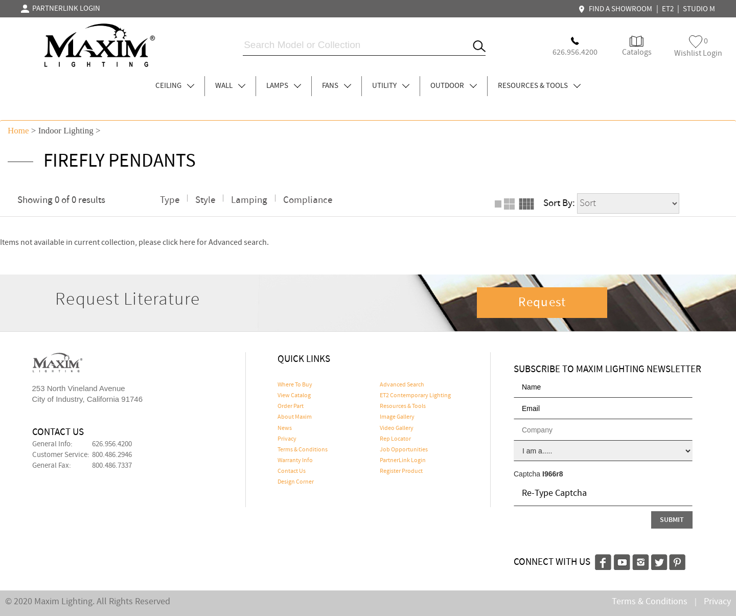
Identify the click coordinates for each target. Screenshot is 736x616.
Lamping (249, 200)
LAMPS (283, 86)
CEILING (174, 86)
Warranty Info (295, 461)
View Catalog (294, 396)
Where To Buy (295, 385)
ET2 (668, 9)
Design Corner (296, 482)
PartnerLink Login (403, 461)
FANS (336, 86)
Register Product (401, 471)
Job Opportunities (404, 450)
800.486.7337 (112, 466)
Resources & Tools (403, 406)
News (285, 428)
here (187, 242)
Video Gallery (396, 428)
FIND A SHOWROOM (616, 9)
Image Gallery (397, 417)
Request (542, 302)
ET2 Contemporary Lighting (415, 396)
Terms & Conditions (303, 450)
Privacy (287, 439)
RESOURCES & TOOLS (539, 86)
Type (169, 200)
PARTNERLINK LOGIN (60, 9)
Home (18, 130)
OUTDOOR (453, 86)
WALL (230, 86)
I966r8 (552, 474)
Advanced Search (402, 385)
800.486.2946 (112, 455)
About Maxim (295, 417)
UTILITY (390, 86)
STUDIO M (699, 9)
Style (205, 200)
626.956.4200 (112, 444)
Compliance (307, 200)
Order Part (291, 406)
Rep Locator (395, 439)
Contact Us (292, 471)
